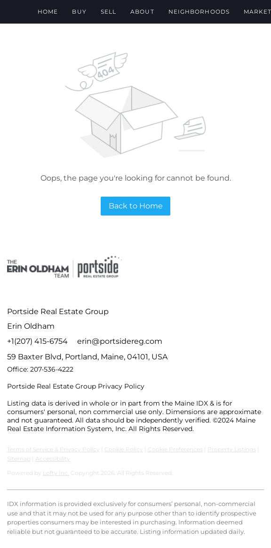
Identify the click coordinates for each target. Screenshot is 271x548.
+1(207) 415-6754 (37, 341)
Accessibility (52, 458)
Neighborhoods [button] (199, 11)
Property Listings (231, 449)
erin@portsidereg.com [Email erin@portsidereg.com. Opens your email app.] (119, 341)
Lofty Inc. (56, 472)
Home (48, 11)
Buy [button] (79, 11)
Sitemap (19, 458)
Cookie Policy (123, 449)
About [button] (142, 11)
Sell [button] (108, 11)
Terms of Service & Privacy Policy (53, 449)
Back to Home (136, 205)
